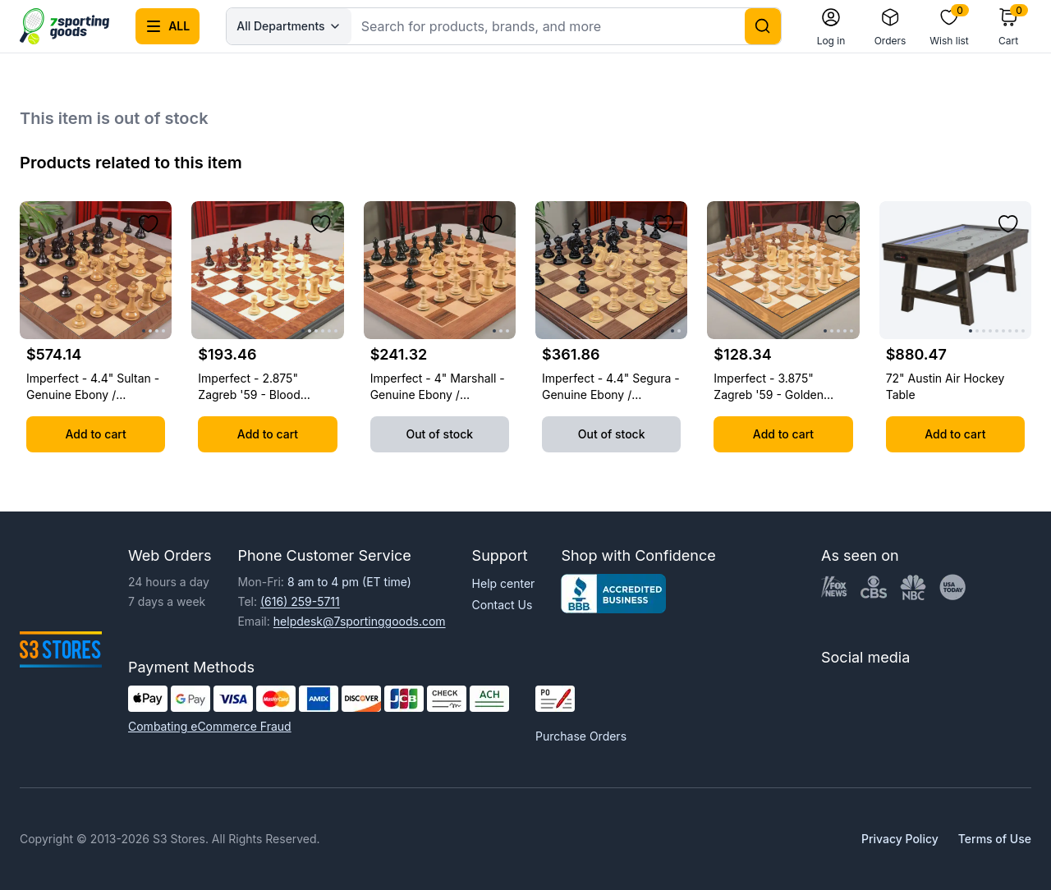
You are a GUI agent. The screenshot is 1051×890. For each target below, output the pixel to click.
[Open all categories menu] (167, 26)
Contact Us (502, 605)
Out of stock (439, 434)
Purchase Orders (580, 736)
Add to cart (96, 434)
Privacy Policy (900, 839)
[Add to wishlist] (148, 224)
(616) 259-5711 (300, 601)
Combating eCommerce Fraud (209, 726)
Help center (503, 583)
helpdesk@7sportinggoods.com (359, 621)
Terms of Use (994, 839)
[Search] (763, 26)
